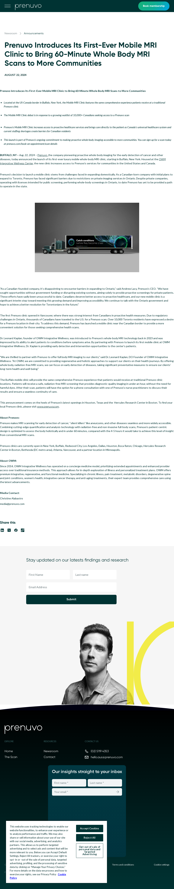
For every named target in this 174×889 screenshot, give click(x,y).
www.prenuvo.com (48, 406)
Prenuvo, (42, 155)
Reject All (89, 837)
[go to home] (28, 6)
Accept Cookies (89, 828)
